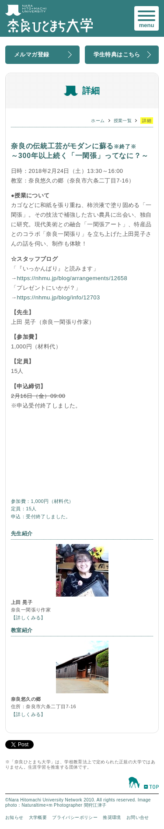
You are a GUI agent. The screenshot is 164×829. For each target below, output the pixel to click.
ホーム (98, 120)
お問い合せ (137, 817)
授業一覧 (123, 120)
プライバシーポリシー (75, 817)
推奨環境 (112, 817)
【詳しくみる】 (28, 617)
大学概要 (38, 817)
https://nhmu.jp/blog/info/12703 (58, 297)
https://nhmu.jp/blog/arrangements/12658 (72, 278)
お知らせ (14, 817)
